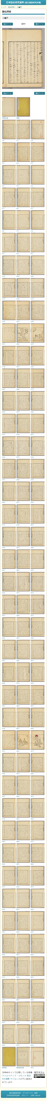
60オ (18, 1022)
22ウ (18, 457)
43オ (32, 773)
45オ (18, 796)
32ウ (32, 615)
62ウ (32, 1067)
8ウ (32, 253)
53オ (3, 909)
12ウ (3, 299)
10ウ (18, 276)
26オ (3, 502)
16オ (32, 366)
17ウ (32, 389)
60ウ (3, 1022)
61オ (32, 1045)
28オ (32, 547)
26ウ (32, 525)
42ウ (3, 751)
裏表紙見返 (20, 1067)
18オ (18, 389)
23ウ (32, 480)
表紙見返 (5, 118)
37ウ (18, 683)
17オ (3, 366)
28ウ (18, 547)
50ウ (32, 887)
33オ (18, 615)
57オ (18, 977)
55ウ (18, 954)
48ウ (3, 841)
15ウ (3, 344)
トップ (3, 7)
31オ (32, 593)
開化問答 (11, 7)
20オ (3, 412)
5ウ (32, 208)
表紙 (17, 118)
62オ (3, 1045)
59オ (3, 1000)
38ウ (32, 706)
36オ (18, 660)
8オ (3, 231)
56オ (3, 954)
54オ (18, 932)
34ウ (18, 638)
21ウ (3, 434)
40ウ (18, 728)
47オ (3, 819)
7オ (32, 231)
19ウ (18, 412)
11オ (3, 276)
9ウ (3, 253)
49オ (32, 864)
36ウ (3, 660)
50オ (3, 864)
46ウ (18, 819)
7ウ (17, 231)
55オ (32, 954)
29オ (3, 547)
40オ (32, 728)
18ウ (3, 389)
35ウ (32, 660)
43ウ (18, 773)
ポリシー (25, 1095)
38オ (3, 683)
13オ (32, 321)
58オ (32, 1000)
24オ (18, 480)
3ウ (3, 163)
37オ (32, 683)
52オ (32, 909)
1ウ (17, 140)
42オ (18, 751)
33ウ (3, 615)
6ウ (3, 208)
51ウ (3, 887)
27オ (18, 525)
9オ (17, 253)
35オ (3, 638)
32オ (3, 593)
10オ (32, 276)
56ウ (32, 977)
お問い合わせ (35, 1095)
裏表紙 (4, 1067)
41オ (3, 728)
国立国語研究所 (15, 1093)
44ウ (32, 796)
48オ (18, 841)
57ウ (3, 977)
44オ (3, 773)
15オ (18, 344)
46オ (32, 819)
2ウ (32, 163)
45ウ (3, 796)
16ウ (18, 366)
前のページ (39, 24)
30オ (18, 570)
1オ (32, 140)
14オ (3, 321)
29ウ (32, 570)
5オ (3, 186)
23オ (3, 457)
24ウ (3, 480)
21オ (18, 434)
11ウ (32, 299)
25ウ (18, 502)
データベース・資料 (30, 1093)
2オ (3, 140)
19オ (32, 412)
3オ (17, 163)
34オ (32, 638)
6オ (17, 208)
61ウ (18, 1045)
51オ (18, 887)
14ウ (32, 344)
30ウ (3, 570)
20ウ (32, 434)
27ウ (3, 525)
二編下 (19, 7)
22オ (32, 457)
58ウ (18, 1000)
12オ (18, 299)
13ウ (18, 321)
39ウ (3, 706)
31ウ (18, 593)
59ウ (32, 1022)
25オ (32, 502)
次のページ (7, 24)
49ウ (18, 864)
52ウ (18, 909)
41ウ (32, 751)
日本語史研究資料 (23, 2)
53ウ (32, 932)
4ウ (17, 186)
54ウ (3, 932)
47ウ (32, 841)
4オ (32, 186)
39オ (18, 706)
